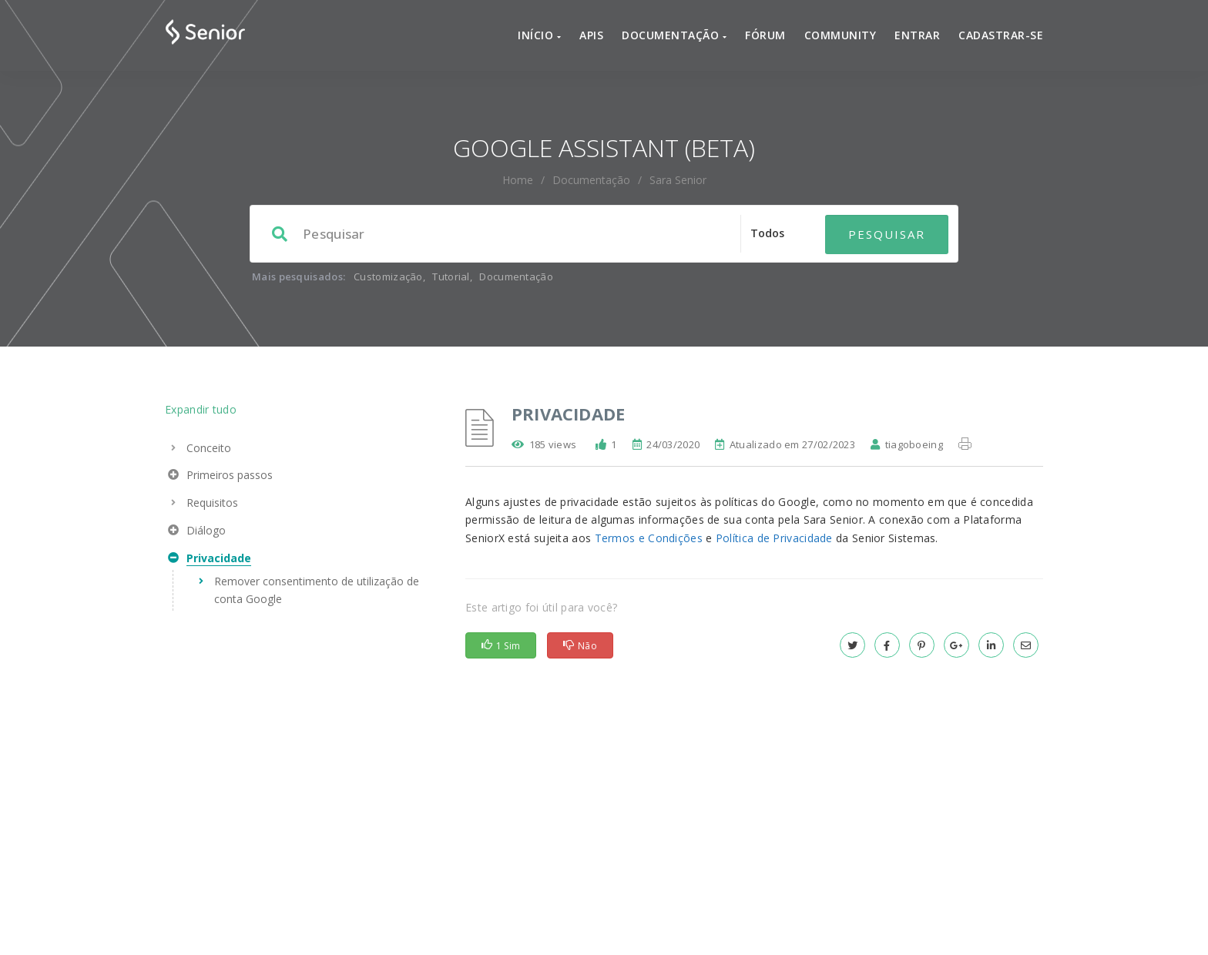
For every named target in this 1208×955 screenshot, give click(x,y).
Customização (388, 243)
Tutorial (450, 243)
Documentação (591, 146)
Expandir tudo (201, 375)
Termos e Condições (649, 504)
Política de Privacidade (774, 504)
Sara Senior (677, 146)
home (517, 146)
